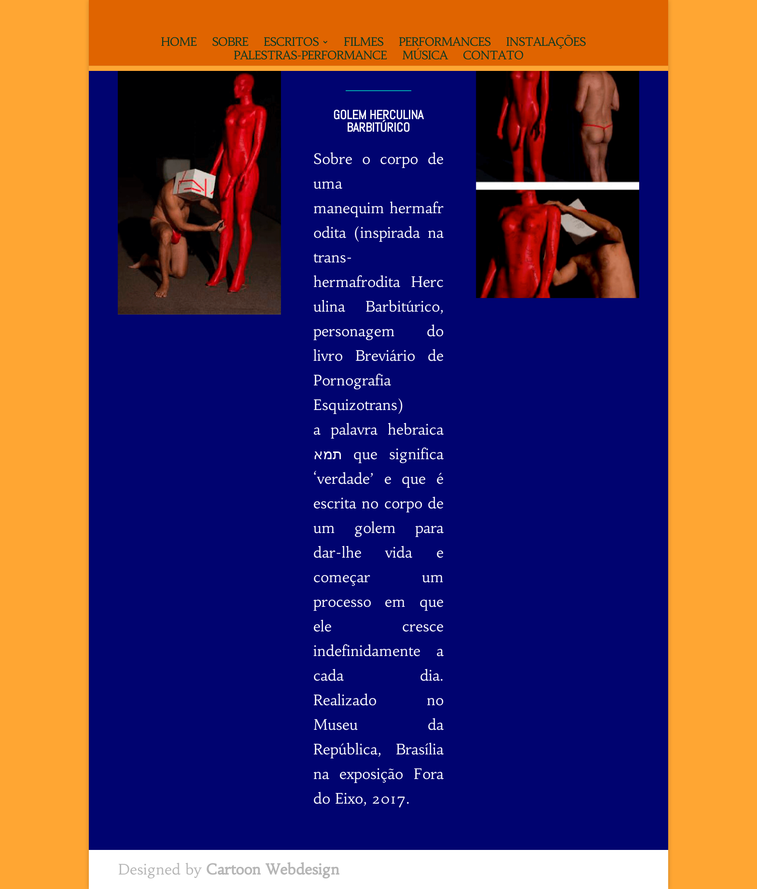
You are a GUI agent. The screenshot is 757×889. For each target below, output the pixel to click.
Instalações (546, 44)
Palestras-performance (310, 57)
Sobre (230, 44)
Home (178, 44)
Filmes (363, 44)
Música (425, 57)
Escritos (291, 44)
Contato (493, 57)
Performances (445, 44)
